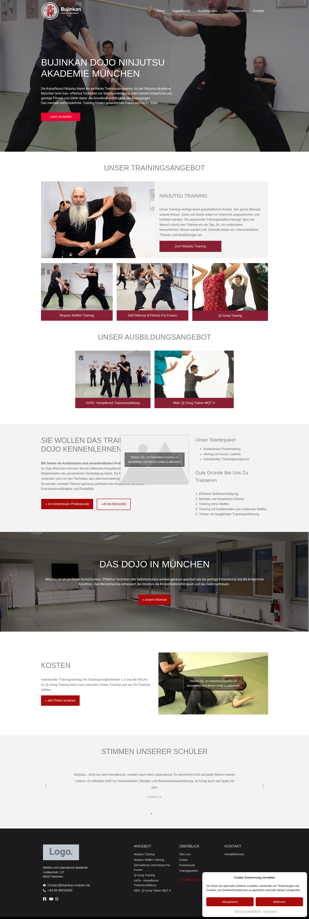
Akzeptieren (230, 901)
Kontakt (258, 11)
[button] (46, 786)
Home (160, 11)
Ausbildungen (207, 11)
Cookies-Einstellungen (196, 880)
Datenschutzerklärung (247, 911)
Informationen (235, 11)
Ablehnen (279, 901)
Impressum (270, 911)
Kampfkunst (181, 11)
